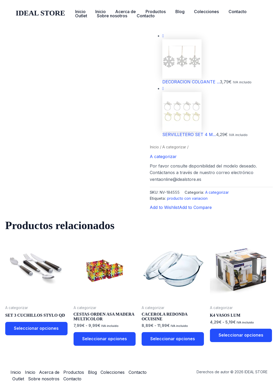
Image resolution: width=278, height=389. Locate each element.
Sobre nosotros (110, 16)
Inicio (80, 11)
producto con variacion (187, 198)
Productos (151, 11)
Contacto (230, 11)
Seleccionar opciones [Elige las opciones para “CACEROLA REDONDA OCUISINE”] (173, 339)
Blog (174, 11)
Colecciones (199, 11)
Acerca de (122, 11)
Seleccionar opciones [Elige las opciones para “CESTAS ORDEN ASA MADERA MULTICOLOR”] (104, 339)
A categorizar (174, 147)
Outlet (81, 16)
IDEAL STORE (40, 13)
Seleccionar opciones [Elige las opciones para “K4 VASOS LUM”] (241, 335)
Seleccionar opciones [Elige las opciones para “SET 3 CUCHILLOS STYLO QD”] (36, 328)
